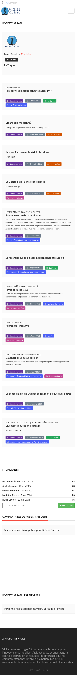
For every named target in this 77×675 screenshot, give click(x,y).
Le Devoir (51, 101)
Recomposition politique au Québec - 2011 (27, 272)
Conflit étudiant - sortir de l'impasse (24, 240)
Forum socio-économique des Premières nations (29, 442)
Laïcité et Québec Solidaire (20, 408)
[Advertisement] (28, 564)
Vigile (50, 336)
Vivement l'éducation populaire (23, 425)
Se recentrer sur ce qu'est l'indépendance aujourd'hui (35, 257)
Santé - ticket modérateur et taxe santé (25, 376)
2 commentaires (16, 340)
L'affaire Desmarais (55, 304)
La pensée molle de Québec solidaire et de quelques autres (38, 393)
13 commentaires (17, 308)
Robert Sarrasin (16, 101)
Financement (10, 469)
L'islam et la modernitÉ (18, 122)
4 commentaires (16, 198)
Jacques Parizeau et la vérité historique (27, 152)
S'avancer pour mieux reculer (22, 357)
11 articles (26, 54)
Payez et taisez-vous (17, 289)
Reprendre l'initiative (17, 325)
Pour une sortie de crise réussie (23, 215)
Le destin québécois (18, 105)
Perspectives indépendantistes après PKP (29, 90)
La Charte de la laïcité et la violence (25, 181)
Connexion (13, 3)
